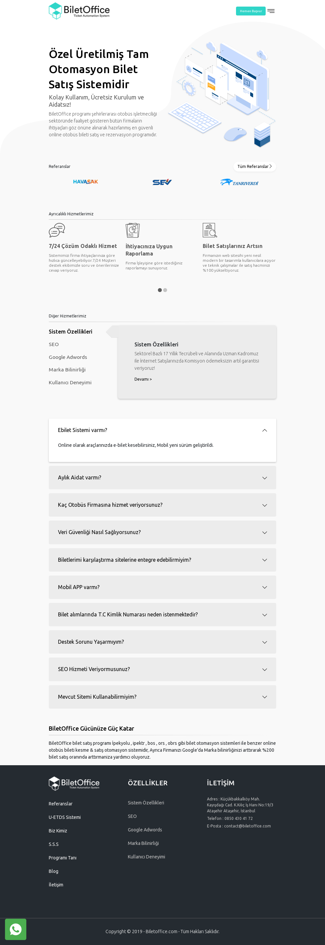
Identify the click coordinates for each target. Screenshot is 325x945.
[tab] (162, 430)
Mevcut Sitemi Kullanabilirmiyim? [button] (97, 697)
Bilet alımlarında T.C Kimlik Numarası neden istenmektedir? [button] (128, 614)
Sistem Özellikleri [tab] (71, 332)
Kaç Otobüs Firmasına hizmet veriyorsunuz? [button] (110, 505)
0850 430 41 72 (238, 818)
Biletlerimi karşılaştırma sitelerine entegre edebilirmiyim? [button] (124, 560)
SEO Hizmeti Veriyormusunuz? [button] (94, 669)
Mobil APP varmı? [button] (79, 587)
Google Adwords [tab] (69, 358)
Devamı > (143, 379)
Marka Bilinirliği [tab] (67, 371)
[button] (160, 290)
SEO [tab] (54, 345)
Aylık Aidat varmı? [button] (79, 477)
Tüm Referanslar (255, 166)
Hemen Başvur (251, 11)
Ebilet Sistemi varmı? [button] (82, 430)
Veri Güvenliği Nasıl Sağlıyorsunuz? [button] (99, 532)
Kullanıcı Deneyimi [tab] (70, 385)
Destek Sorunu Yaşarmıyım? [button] (91, 642)
